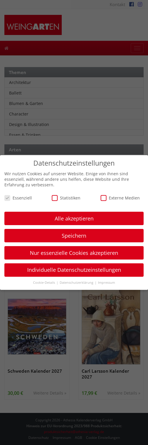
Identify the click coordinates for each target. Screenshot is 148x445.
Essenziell (18, 198)
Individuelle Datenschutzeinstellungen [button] (74, 269)
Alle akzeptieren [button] (74, 218)
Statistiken (66, 198)
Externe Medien (120, 198)
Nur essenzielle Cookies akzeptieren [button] (74, 252)
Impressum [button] (106, 283)
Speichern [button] (74, 235)
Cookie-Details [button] (44, 283)
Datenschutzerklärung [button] (77, 283)
